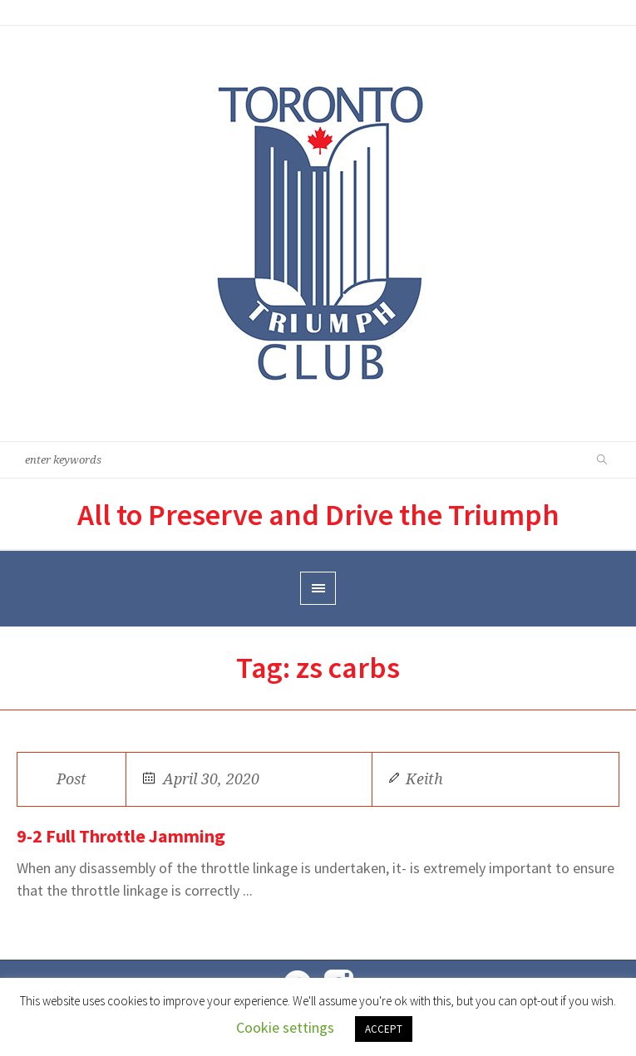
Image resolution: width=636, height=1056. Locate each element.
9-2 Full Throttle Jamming (121, 835)
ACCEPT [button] (383, 1029)
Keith (424, 779)
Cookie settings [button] (285, 1027)
